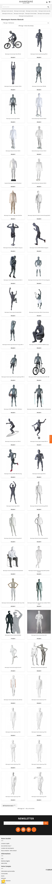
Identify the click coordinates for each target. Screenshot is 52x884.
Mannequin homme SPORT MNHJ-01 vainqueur (13, 247)
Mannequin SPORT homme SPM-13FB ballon (13, 409)
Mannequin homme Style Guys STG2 (39, 732)
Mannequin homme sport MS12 (39, 473)
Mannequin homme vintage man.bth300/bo (13, 215)
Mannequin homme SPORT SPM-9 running (13, 473)
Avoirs (2, 876)
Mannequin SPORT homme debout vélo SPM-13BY (39, 376)
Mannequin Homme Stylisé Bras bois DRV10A (13, 699)
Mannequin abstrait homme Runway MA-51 (13, 538)
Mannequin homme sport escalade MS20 (13, 312)
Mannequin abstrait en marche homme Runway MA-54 (39, 215)
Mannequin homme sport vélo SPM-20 (13, 54)
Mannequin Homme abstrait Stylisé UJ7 (39, 667)
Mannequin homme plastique (44, 13)
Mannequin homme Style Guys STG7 (39, 796)
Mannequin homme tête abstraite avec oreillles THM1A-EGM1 (38, 603)
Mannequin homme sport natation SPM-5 (12, 86)
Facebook (18, 829)
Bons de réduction (6, 880)
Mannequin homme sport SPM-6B (39, 86)
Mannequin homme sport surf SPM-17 (13, 441)
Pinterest (28, 829)
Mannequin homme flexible (30, 13)
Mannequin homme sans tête (44, 11)
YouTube (23, 829)
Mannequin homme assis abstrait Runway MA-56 (13, 570)
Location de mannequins (7, 848)
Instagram (34, 829)
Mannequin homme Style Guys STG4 (13, 732)
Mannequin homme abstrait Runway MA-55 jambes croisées (39, 571)
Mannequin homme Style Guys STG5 (39, 764)
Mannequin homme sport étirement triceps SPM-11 (13, 344)
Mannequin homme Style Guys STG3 (13, 764)
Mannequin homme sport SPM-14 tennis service (39, 312)
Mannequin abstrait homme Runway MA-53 (39, 538)
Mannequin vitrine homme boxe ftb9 (39, 635)
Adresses (3, 878)
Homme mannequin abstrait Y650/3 (39, 118)
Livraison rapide (5, 843)
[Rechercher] (26, 7)
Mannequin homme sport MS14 (13, 506)
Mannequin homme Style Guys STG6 (13, 796)
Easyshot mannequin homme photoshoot (13, 183)
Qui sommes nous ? (6, 846)
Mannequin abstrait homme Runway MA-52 (39, 506)
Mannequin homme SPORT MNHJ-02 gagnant (39, 247)
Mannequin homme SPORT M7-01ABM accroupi (39, 344)
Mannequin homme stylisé (19, 11)
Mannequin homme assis (7, 13)
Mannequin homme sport (19, 13)
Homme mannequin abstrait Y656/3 (39, 183)
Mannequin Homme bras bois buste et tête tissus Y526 (13, 602)
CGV (2, 858)
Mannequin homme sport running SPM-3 (39, 54)
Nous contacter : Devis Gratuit (8, 850)
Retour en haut (9, 805)
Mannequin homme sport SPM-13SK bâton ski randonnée (39, 409)
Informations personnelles (8, 871)
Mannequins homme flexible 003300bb (13, 635)
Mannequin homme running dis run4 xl (13, 667)
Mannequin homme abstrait (7, 11)
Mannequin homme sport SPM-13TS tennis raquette (39, 280)
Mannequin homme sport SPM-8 (13, 118)
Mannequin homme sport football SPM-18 (39, 441)
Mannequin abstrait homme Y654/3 (13, 150)
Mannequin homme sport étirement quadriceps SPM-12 (13, 376)
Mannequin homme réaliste (31, 11)
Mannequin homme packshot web (26, 16)
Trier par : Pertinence (8, 23)
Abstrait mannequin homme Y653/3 (39, 150)
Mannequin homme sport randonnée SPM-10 (13, 280)
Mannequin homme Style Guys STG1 (39, 699)
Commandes (4, 873)
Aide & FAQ (4, 863)
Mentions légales (5, 861)
